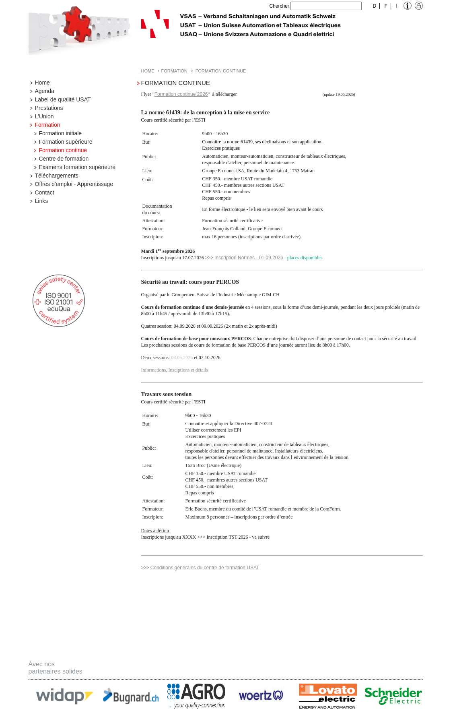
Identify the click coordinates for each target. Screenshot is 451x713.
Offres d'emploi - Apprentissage (74, 184)
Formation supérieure (66, 141)
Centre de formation (64, 158)
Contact (44, 192)
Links (41, 201)
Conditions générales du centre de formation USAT (204, 567)
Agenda (44, 91)
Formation (47, 125)
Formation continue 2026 (181, 94)
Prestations (49, 108)
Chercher (279, 6)
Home (42, 82)
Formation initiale (60, 133)
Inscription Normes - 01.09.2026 (248, 257)
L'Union (44, 116)
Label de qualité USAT (63, 99)
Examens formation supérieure (77, 167)
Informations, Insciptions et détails (174, 370)
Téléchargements (56, 175)
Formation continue (63, 150)
